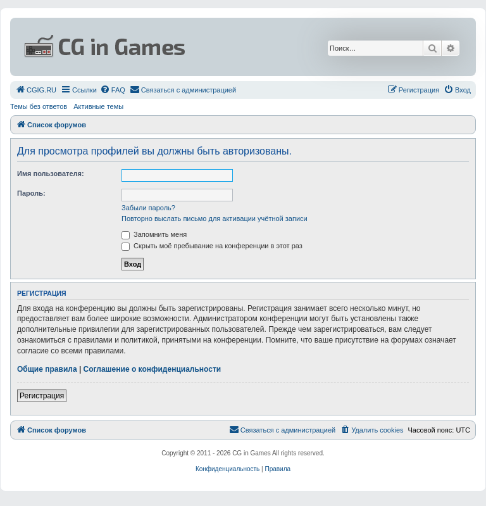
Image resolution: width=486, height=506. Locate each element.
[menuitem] (35, 90)
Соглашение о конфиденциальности (152, 369)
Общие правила (47, 369)
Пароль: (31, 193)
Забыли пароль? (148, 208)
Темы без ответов (38, 106)
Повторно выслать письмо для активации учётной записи (215, 218)
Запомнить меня (154, 234)
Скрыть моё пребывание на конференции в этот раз (212, 246)
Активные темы (98, 106)
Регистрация (42, 395)
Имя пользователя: (50, 173)
